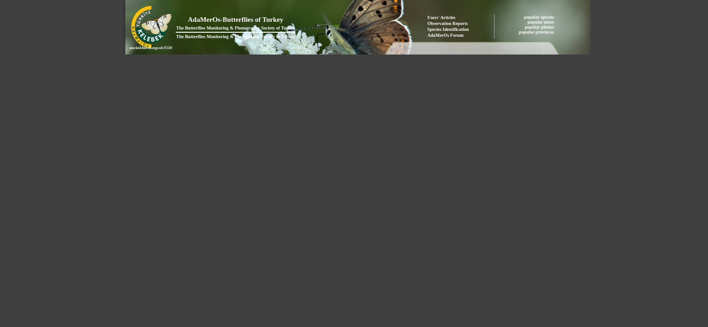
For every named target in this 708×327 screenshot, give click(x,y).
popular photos (540, 27)
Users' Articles (441, 17)
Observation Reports (447, 23)
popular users (541, 22)
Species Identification (448, 29)
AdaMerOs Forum (445, 35)
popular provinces (537, 32)
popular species (539, 17)
